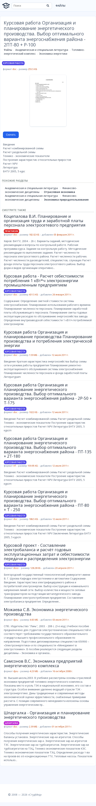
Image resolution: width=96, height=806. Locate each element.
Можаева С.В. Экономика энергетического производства (46, 612)
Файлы (60, 5)
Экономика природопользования (66, 199)
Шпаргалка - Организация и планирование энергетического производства (47, 715)
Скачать (11, 134)
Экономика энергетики (53, 53)
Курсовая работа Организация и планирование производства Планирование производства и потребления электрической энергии (48, 338)
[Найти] (47, 5)
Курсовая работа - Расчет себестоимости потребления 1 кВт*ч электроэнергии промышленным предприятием (44, 280)
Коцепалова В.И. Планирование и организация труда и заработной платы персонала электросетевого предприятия (44, 220)
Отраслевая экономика (59, 192)
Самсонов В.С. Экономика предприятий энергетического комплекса (43, 663)
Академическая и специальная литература (41, 50)
